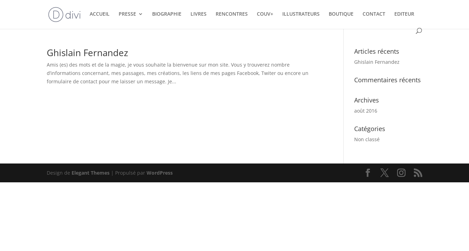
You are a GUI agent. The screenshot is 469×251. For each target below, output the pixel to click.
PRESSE (127, 14)
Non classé (367, 139)
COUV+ (265, 14)
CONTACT (374, 14)
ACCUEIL (100, 14)
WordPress (160, 172)
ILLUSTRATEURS (301, 14)
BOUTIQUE (341, 14)
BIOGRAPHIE (166, 14)
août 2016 (365, 110)
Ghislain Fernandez (87, 52)
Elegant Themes (91, 172)
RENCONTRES (232, 14)
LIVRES (199, 14)
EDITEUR (404, 14)
